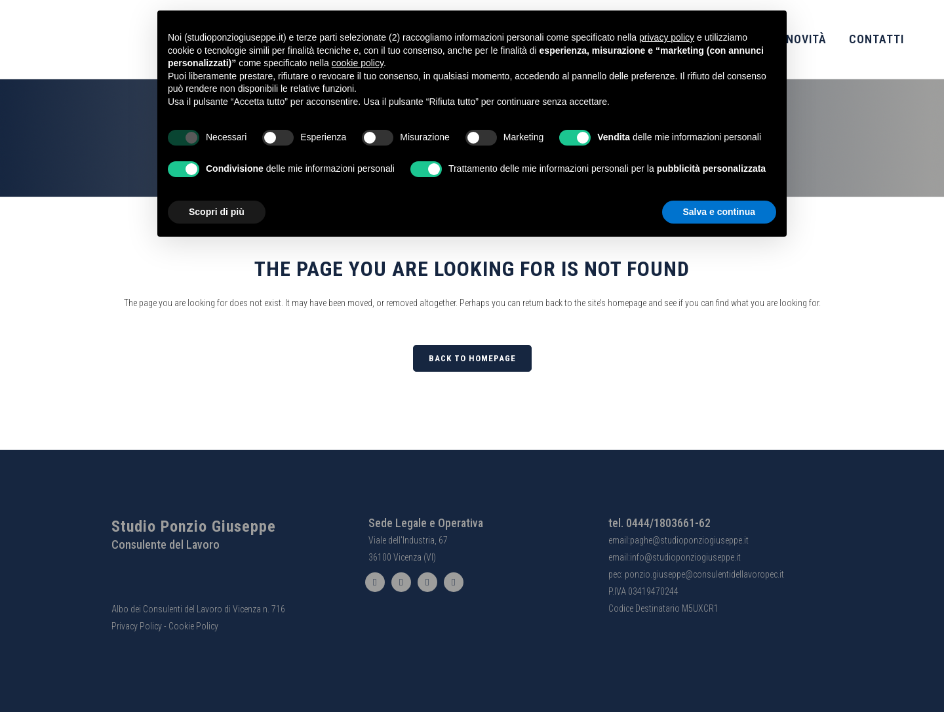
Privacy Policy (136, 626)
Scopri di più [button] (217, 212)
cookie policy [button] (358, 63)
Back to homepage (472, 358)
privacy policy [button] (666, 37)
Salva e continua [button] (719, 212)
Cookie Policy (193, 626)
